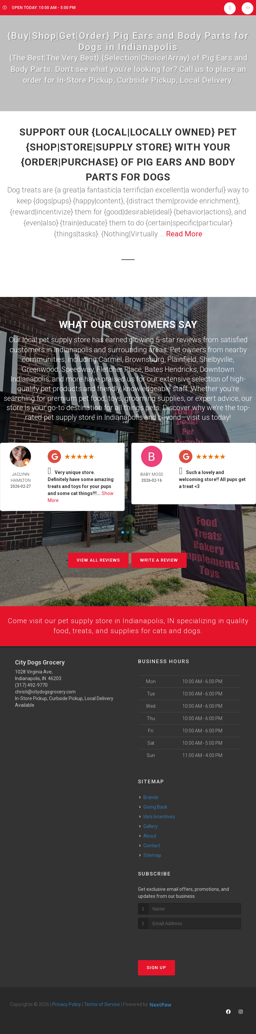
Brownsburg (144, 359)
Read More (184, 234)
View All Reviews (98, 558)
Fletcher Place (119, 368)
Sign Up (156, 966)
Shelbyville (216, 359)
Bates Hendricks (171, 368)
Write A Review (159, 558)
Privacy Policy (66, 1003)
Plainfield (181, 359)
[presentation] (173, 941)
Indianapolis (73, 349)
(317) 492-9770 (31, 684)
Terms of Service (102, 1003)
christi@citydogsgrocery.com (45, 691)
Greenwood (40, 368)
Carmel (110, 359)
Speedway (77, 368)
